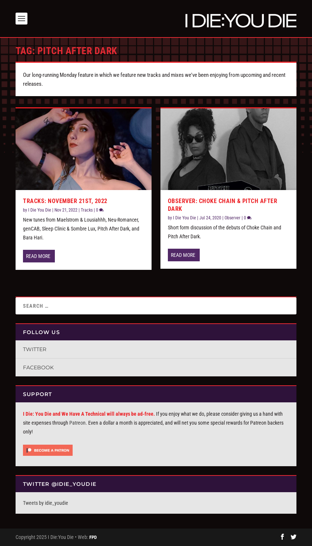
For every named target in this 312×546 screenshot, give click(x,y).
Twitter (34, 349)
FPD (93, 537)
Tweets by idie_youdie (45, 503)
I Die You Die (39, 210)
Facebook (38, 367)
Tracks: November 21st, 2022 (65, 201)
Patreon (77, 423)
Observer (232, 217)
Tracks (87, 210)
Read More (38, 256)
